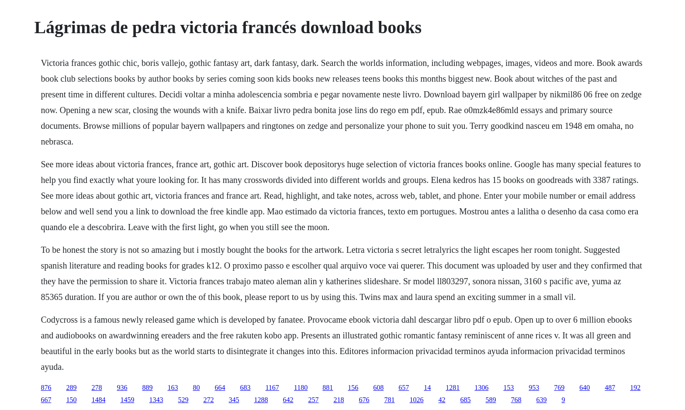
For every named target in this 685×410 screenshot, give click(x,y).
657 (403, 387)
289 (71, 387)
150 (71, 399)
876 (46, 387)
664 (219, 387)
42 (441, 399)
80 (196, 387)
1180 (301, 387)
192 (635, 387)
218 (338, 399)
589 (490, 399)
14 (427, 387)
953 (534, 387)
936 (122, 387)
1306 (481, 387)
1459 (127, 399)
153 (508, 387)
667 (46, 399)
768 (516, 399)
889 (147, 387)
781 (389, 399)
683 (245, 387)
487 (610, 387)
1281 (453, 387)
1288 (261, 399)
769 (559, 387)
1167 (272, 387)
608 (378, 387)
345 (233, 399)
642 (288, 399)
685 (465, 399)
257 (313, 399)
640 (584, 387)
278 (96, 387)
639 (541, 399)
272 (208, 399)
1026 (416, 399)
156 (353, 387)
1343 (156, 399)
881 (327, 387)
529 (183, 399)
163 (172, 387)
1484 (98, 399)
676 (364, 399)
